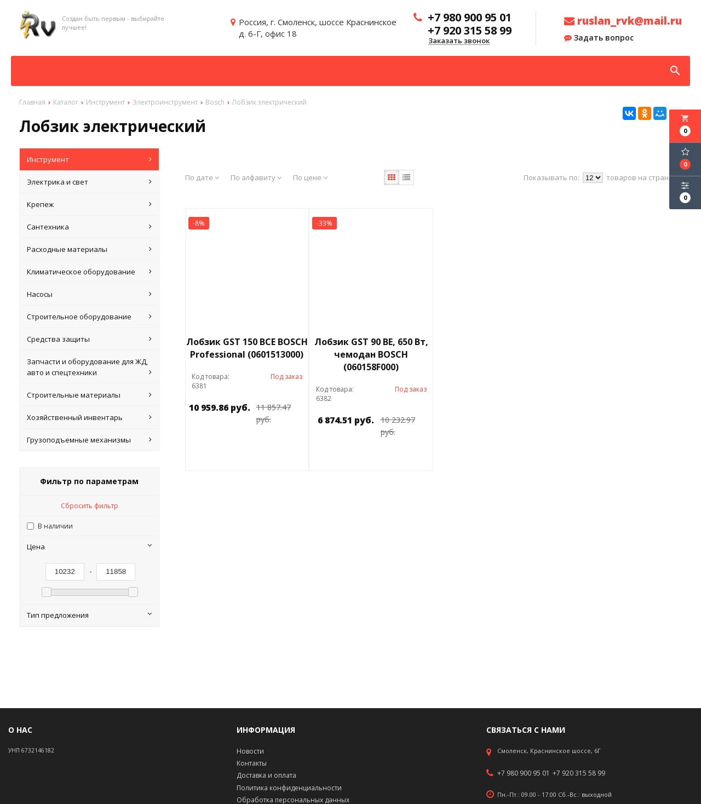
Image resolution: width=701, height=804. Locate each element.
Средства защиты (89, 339)
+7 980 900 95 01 (523, 773)
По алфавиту (256, 177)
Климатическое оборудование (89, 271)
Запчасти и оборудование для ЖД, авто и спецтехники (89, 367)
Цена (89, 547)
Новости (250, 751)
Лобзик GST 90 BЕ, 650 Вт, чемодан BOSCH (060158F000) (371, 354)
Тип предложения (89, 615)
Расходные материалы (89, 249)
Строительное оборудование (89, 316)
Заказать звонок (459, 41)
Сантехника (89, 226)
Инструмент (89, 159)
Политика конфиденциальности (289, 787)
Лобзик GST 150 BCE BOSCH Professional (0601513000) (247, 348)
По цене (310, 177)
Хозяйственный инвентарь (89, 417)
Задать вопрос (599, 38)
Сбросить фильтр (89, 505)
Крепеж (89, 204)
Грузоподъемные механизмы (89, 439)
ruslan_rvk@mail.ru (623, 20)
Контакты (252, 763)
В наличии (55, 526)
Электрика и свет (89, 181)
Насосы (89, 294)
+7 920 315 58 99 (579, 773)
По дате (202, 177)
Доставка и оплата (266, 775)
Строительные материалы (89, 394)
